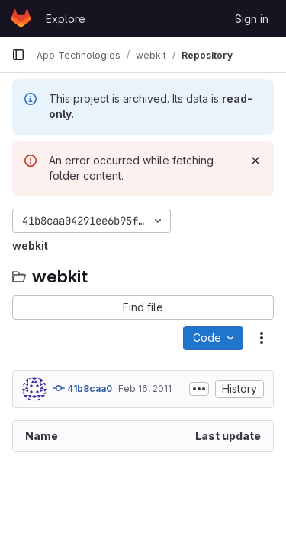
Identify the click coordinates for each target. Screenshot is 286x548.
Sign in (251, 18)
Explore (65, 18)
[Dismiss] (255, 160)
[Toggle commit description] (199, 389)
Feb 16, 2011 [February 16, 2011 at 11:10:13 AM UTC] (145, 388)
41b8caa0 (82, 388)
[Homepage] (21, 18)
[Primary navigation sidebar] (18, 55)
